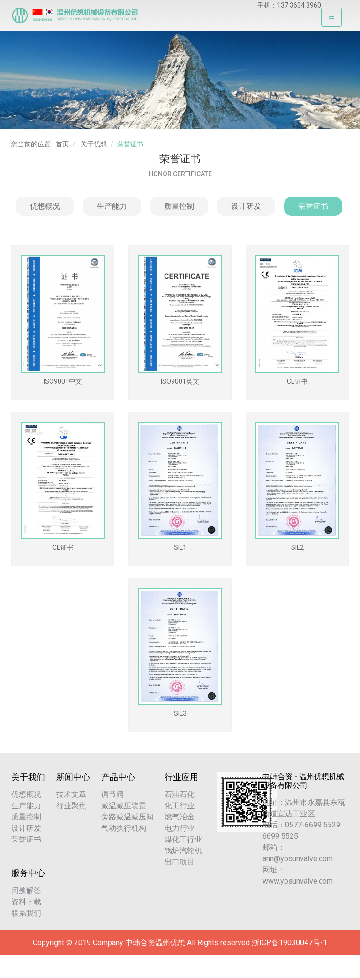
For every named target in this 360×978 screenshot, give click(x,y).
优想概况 (45, 206)
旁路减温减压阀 (127, 816)
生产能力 (112, 206)
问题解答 (26, 890)
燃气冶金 (180, 816)
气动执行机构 (123, 828)
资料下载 (26, 901)
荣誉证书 (313, 206)
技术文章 (71, 794)
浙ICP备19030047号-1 (289, 942)
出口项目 (180, 861)
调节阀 (112, 794)
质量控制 (179, 206)
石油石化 (180, 794)
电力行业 (180, 828)
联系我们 (26, 913)
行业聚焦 (71, 805)
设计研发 (246, 206)
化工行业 (180, 805)
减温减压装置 (123, 805)
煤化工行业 (183, 839)
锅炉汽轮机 (183, 850)
